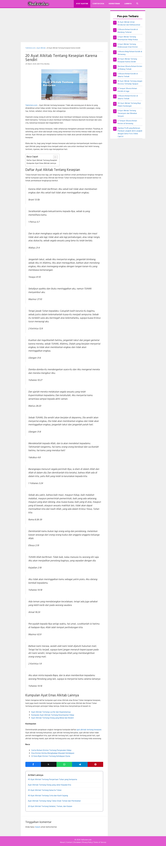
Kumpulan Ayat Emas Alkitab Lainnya (41, 163)
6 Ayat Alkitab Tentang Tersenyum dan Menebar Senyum (127, 113)
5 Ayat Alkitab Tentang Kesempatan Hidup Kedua (128, 38)
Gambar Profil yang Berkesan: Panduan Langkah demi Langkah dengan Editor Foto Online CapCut (130, 132)
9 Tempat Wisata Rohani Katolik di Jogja (127, 90)
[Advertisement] (64, 25)
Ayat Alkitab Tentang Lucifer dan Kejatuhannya (51, 712)
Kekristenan (114, 3)
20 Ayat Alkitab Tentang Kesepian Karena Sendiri (127, 60)
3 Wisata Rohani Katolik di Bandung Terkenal (128, 31)
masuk (37, 827)
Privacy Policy (87, 842)
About (62, 842)
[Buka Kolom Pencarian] (137, 3)
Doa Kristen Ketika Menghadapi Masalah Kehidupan (52, 753)
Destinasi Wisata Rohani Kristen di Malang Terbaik (130, 68)
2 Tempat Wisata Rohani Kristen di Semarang (127, 122)
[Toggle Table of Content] (54, 157)
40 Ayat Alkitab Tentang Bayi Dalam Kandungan (129, 105)
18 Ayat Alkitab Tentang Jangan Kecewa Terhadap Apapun (130, 82)
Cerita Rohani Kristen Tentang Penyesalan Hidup (51, 750)
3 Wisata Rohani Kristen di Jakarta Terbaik (128, 97)
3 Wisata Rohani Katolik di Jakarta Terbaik (128, 75)
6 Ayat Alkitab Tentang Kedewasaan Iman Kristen (128, 46)
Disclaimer (77, 842)
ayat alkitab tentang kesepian (88, 729)
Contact (69, 842)
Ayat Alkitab (82, 3)
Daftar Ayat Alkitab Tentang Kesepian (42, 160)
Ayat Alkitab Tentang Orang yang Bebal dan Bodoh (52, 718)
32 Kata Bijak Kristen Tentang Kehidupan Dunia (50, 756)
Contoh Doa (98, 3)
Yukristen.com (31, 105)
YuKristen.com (30, 48)
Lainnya (128, 3)
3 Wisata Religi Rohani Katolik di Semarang (130, 53)
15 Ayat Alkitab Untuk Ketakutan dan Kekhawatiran (129, 23)
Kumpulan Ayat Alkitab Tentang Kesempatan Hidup (52, 715)
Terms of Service (99, 842)
